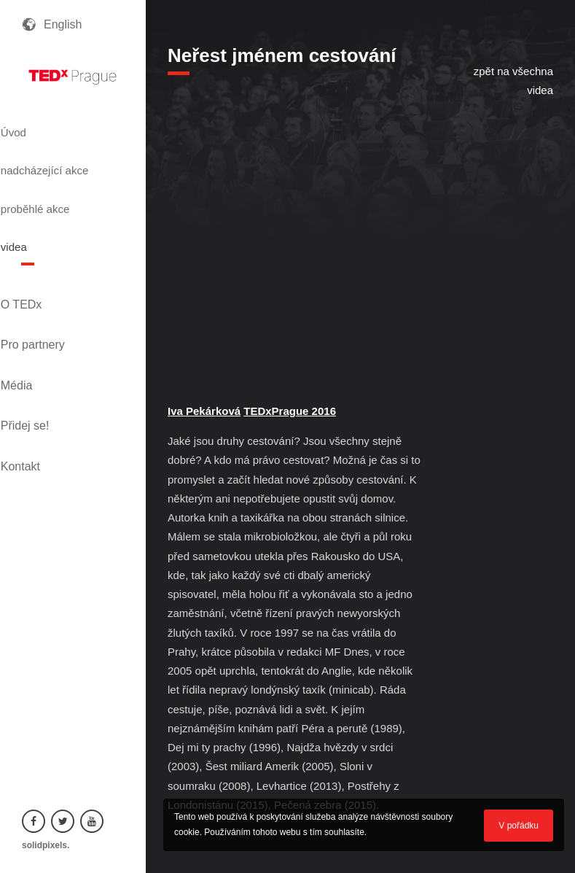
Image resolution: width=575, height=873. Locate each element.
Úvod (38, 126)
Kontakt (41, 360)
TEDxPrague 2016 (289, 411)
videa (38, 218)
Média (38, 311)
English (63, 24)
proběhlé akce (66, 192)
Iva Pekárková (204, 411)
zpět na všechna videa (513, 80)
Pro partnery (54, 286)
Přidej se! (46, 336)
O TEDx (42, 261)
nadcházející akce (61, 159)
